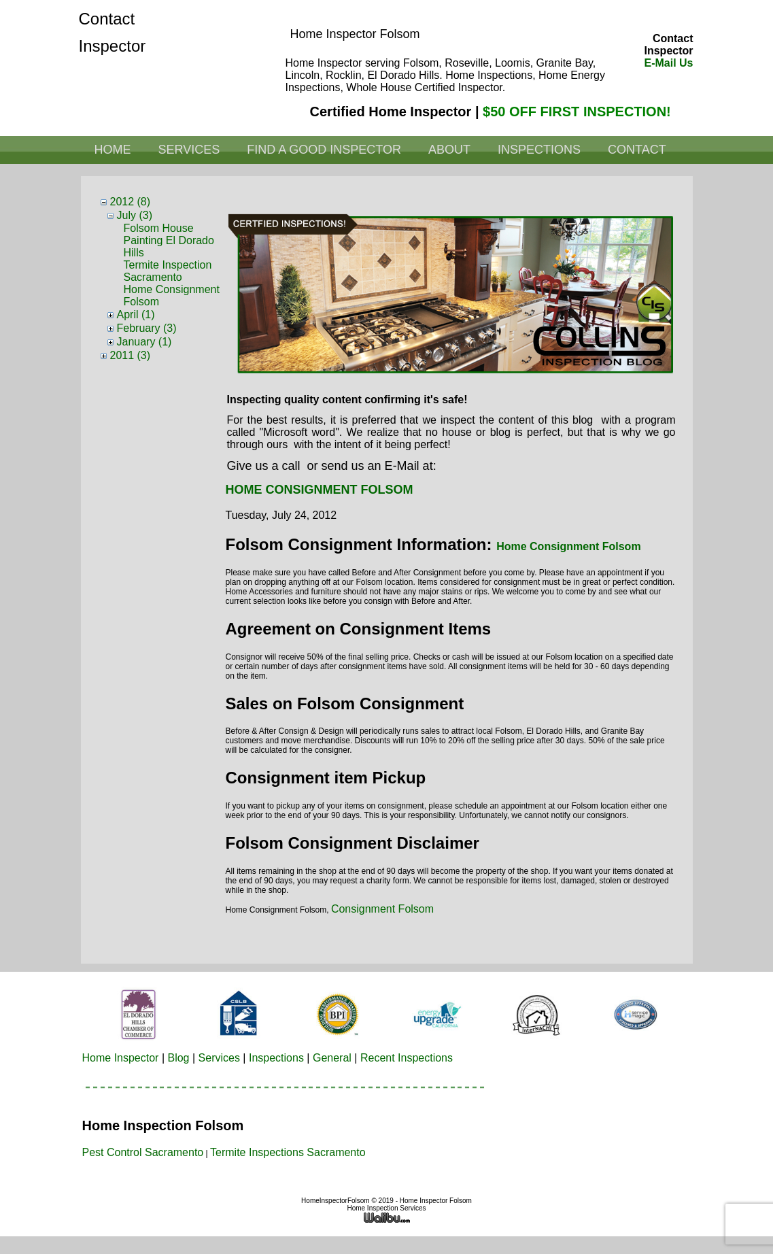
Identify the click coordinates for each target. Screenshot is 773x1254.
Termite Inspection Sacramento (168, 271)
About (449, 149)
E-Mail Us (668, 63)
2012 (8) (130, 201)
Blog (178, 1058)
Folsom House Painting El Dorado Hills (169, 240)
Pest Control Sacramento (143, 1152)
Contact (637, 149)
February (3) (147, 328)
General (332, 1058)
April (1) (136, 314)
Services (189, 149)
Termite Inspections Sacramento (288, 1152)
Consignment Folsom (382, 909)
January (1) (144, 342)
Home (113, 149)
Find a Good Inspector (324, 149)
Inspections (539, 149)
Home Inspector (120, 1058)
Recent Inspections (406, 1058)
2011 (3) (130, 355)
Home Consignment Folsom (568, 546)
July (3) (134, 215)
